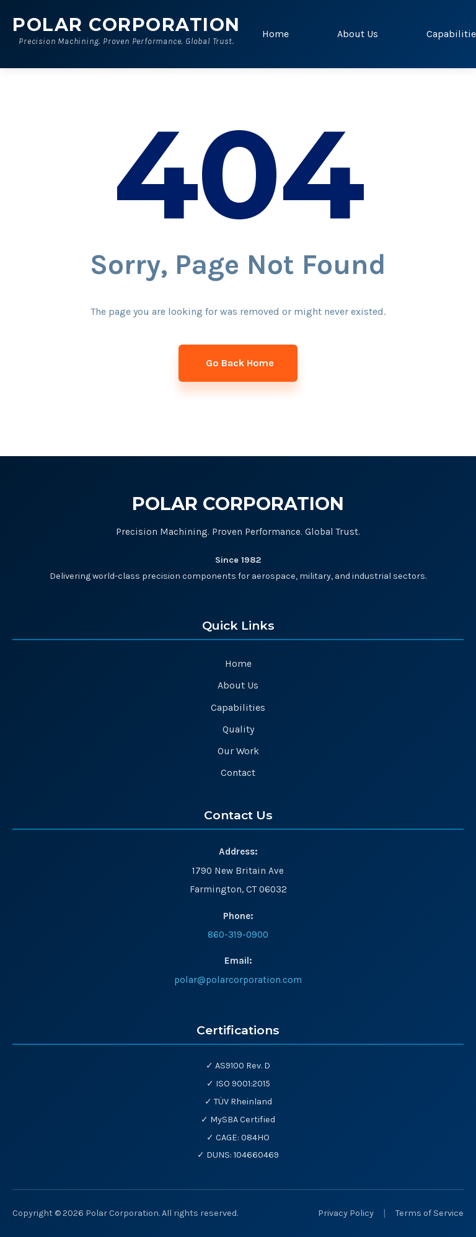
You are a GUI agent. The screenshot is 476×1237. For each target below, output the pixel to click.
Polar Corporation (126, 24)
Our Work (238, 751)
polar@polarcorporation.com (238, 979)
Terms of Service (429, 1213)
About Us (357, 34)
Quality (238, 729)
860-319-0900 (238, 934)
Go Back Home (240, 363)
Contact (238, 772)
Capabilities (238, 707)
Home (275, 34)
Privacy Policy (346, 1213)
